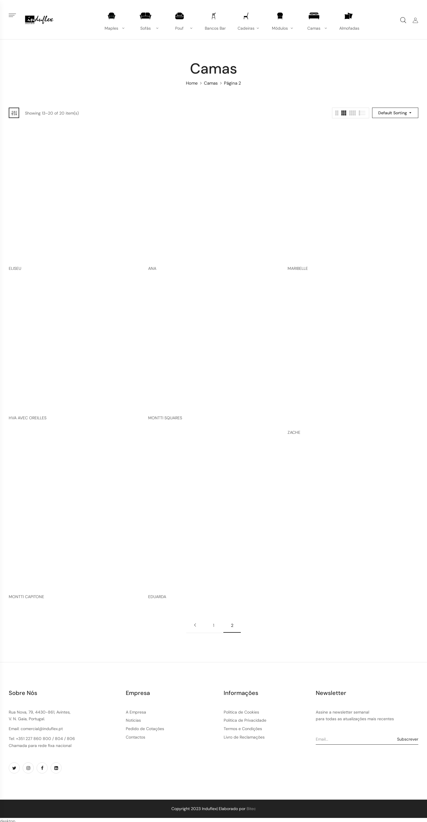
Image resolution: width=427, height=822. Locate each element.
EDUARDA (157, 596)
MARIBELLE (298, 268)
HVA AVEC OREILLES (27, 418)
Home (192, 83)
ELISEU (15, 268)
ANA (152, 268)
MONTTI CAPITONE (26, 596)
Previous (195, 625)
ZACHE (294, 432)
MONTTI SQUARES (165, 418)
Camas (211, 83)
